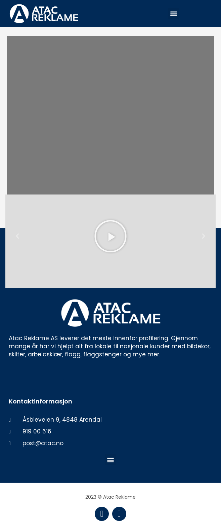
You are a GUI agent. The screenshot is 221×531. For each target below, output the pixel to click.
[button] (173, 13)
